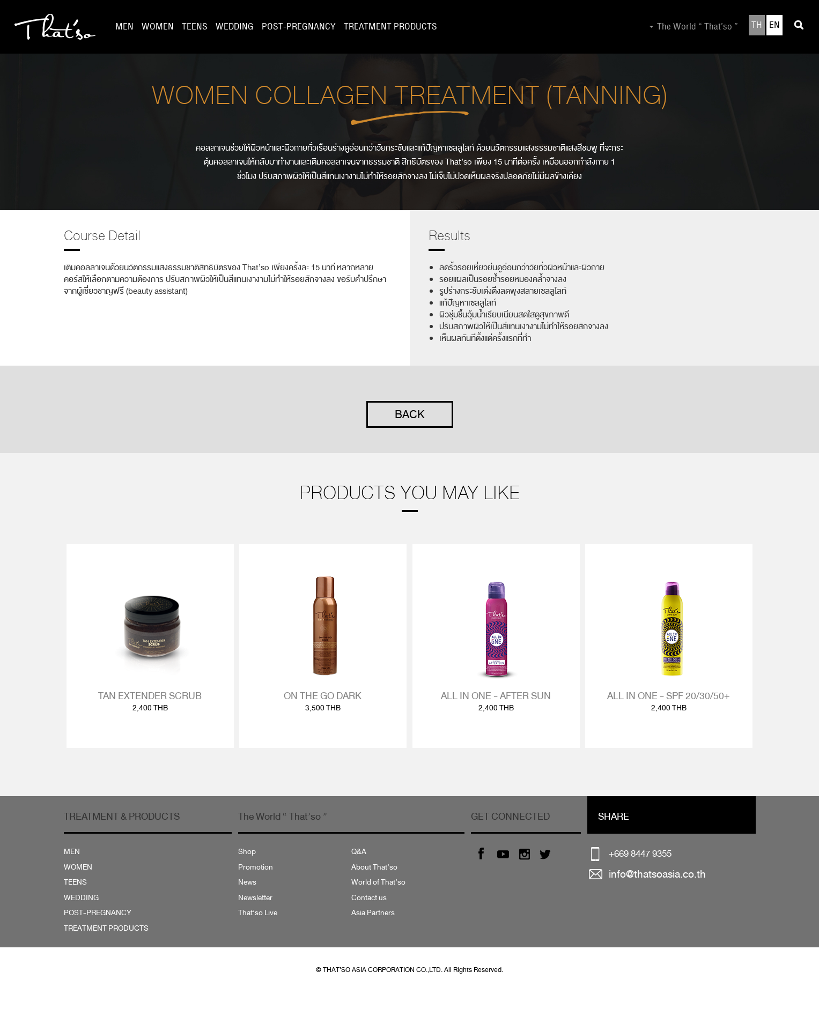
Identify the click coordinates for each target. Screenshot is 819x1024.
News (247, 882)
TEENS (195, 26)
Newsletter (255, 898)
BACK (410, 414)
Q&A (358, 851)
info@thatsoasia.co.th (657, 874)
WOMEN (158, 26)
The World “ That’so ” (697, 26)
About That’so (374, 867)
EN (774, 25)
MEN (124, 26)
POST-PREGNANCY (299, 26)
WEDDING (235, 26)
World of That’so (378, 882)
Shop (247, 851)
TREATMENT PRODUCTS (390, 26)
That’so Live (257, 913)
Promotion (255, 867)
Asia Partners (373, 913)
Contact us (369, 898)
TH (756, 25)
